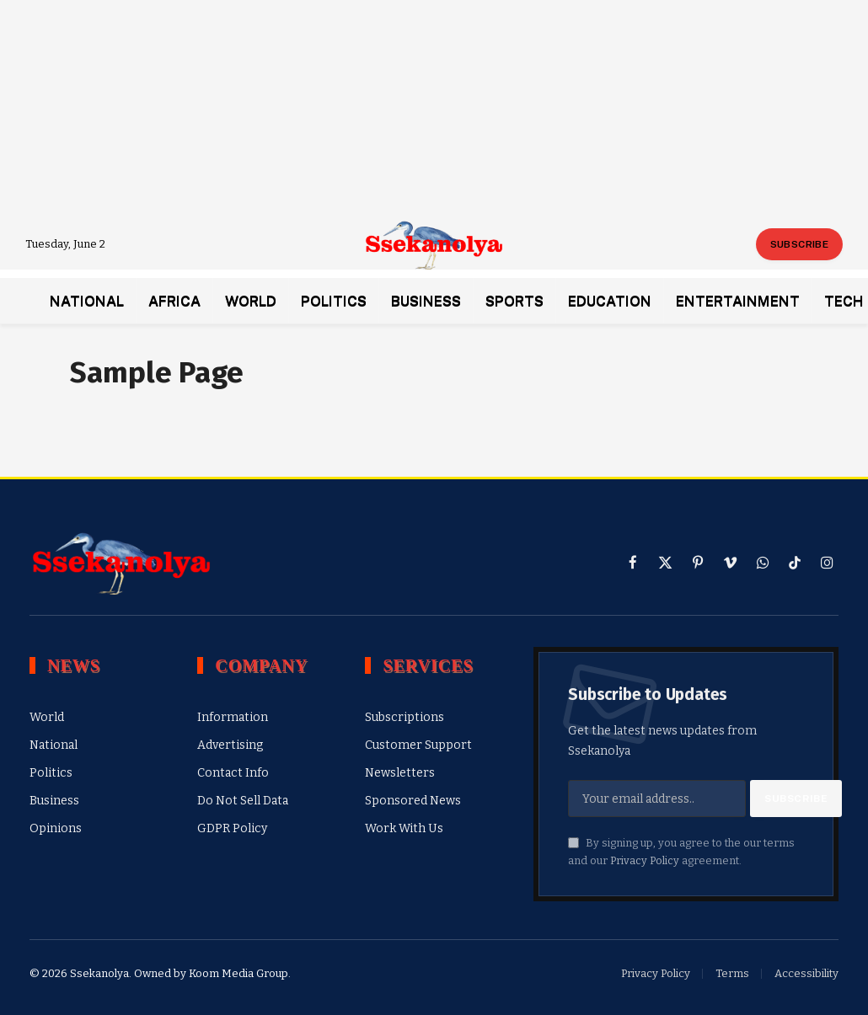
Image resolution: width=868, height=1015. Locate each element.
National (87, 300)
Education (609, 300)
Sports (514, 300)
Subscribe (799, 244)
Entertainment (738, 300)
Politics (334, 300)
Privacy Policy (644, 860)
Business (426, 300)
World (250, 300)
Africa (174, 300)
